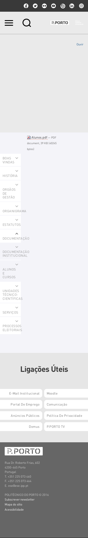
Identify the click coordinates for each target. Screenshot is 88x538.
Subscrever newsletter (19, 499)
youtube (53, 6)
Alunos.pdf (37, 137)
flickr (44, 6)
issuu (62, 6)
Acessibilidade (14, 509)
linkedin (71, 6)
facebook (26, 6)
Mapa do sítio (13, 504)
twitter (35, 6)
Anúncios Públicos (25, 415)
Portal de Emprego (25, 404)
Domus (34, 426)
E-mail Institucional (24, 393)
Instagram (81, 6)
